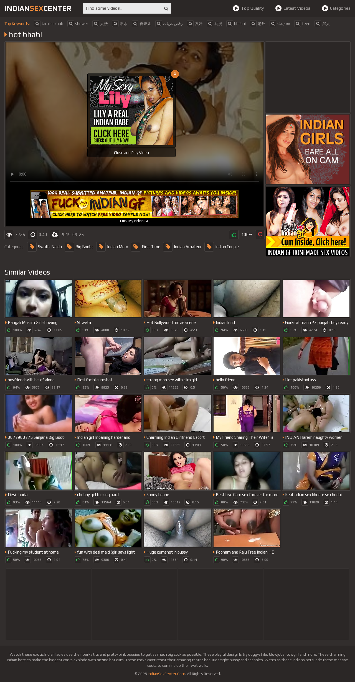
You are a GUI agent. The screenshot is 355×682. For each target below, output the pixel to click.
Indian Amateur (182, 247)
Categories (336, 8)
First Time (145, 247)
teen (302, 23)
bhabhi (236, 23)
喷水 (120, 23)
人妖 (100, 23)
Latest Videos (292, 8)
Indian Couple (221, 247)
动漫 (214, 23)
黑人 (322, 23)
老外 (257, 23)
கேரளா (280, 23)
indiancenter (38, 8)
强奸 (194, 23)
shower (77, 23)
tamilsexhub (48, 23)
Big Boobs (79, 247)
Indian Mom (112, 247)
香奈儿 (141, 23)
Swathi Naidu (44, 247)
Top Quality (248, 8)
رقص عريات (169, 23)
